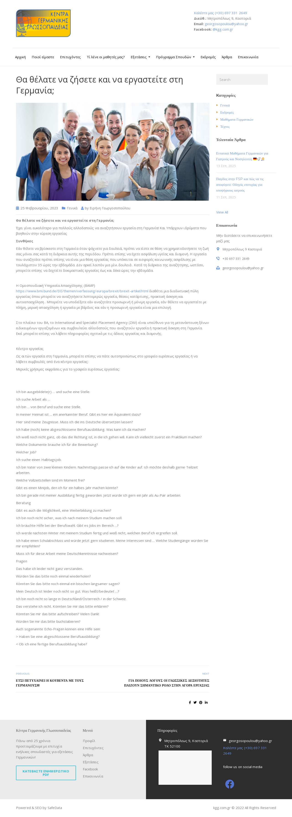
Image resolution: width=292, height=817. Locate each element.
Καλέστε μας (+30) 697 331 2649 (220, 13)
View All (222, 212)
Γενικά (72, 208)
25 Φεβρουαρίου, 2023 (39, 208)
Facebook (90, 769)
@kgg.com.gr (223, 29)
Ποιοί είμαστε (43, 57)
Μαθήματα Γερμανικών (236, 119)
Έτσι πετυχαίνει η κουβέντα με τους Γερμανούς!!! (50, 683)
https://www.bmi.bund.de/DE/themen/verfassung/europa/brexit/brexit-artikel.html (82, 291)
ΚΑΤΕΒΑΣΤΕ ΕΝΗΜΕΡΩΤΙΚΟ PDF (46, 773)
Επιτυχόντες (70, 57)
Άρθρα (227, 57)
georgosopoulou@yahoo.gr (226, 23)
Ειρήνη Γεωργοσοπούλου (110, 208)
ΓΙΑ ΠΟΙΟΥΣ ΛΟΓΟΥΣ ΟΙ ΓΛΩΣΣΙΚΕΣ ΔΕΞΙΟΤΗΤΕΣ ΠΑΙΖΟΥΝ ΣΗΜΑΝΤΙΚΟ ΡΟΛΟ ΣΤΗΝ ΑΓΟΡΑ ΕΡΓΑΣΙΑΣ (166, 683)
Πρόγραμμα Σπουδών (173, 57)
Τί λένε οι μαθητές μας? (106, 57)
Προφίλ (89, 740)
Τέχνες (225, 126)
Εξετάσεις (139, 57)
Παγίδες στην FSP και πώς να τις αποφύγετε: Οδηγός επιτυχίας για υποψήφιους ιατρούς (240, 184)
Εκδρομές (208, 57)
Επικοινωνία (248, 57)
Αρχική (20, 57)
